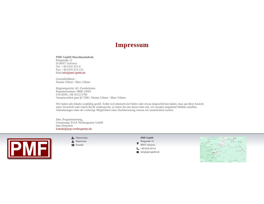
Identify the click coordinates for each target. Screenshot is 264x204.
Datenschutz (82, 138)
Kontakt (80, 145)
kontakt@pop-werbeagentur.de (74, 128)
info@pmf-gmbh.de (73, 72)
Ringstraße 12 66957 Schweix (147, 143)
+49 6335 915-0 (148, 148)
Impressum (81, 141)
